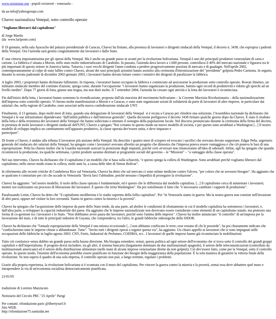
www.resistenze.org (15, 3)
